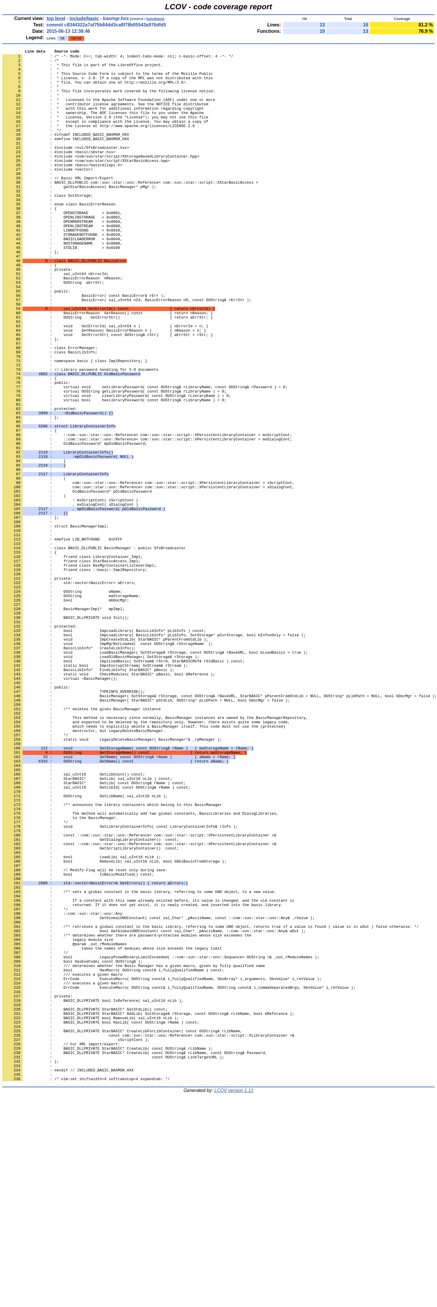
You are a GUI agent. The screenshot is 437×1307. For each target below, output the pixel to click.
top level (55, 18)
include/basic (84, 18)
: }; (30, 292)
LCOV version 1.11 (233, 1296)
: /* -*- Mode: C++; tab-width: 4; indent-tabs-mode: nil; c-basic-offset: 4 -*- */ (117, 57)
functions (155, 19)
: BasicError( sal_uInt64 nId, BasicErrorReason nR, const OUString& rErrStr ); (126, 350)
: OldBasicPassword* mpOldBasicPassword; (74, 522)
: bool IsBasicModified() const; (78, 1039)
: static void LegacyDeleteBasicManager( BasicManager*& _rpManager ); (112, 877)
